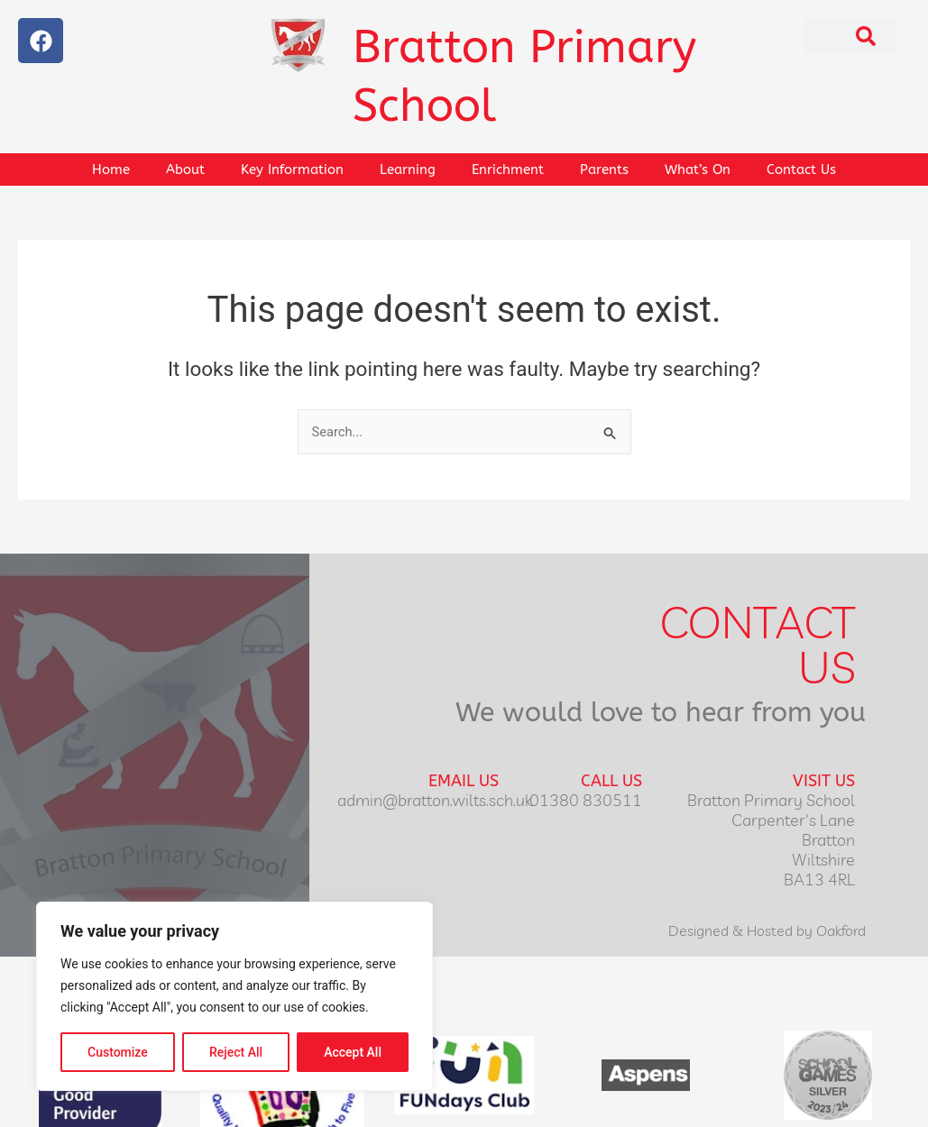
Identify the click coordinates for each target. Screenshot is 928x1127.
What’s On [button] (697, 169)
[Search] (866, 36)
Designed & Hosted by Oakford (767, 931)
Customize (117, 1052)
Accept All (352, 1052)
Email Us (463, 782)
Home (111, 169)
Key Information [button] (292, 169)
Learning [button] (408, 169)
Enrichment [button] (508, 169)
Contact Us (801, 169)
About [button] (185, 169)
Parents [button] (604, 169)
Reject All (235, 1052)
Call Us (611, 782)
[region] (234, 996)
